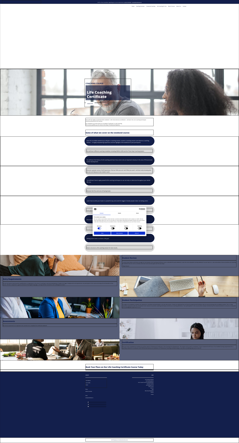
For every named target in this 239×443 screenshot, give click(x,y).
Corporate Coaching (150, 6)
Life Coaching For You (162, 6)
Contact (184, 6)
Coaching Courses (140, 6)
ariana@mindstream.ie (137, 2)
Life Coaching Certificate (149, 379)
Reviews (152, 392)
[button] (90, 104)
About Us (178, 6)
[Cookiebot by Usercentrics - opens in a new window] (140, 209)
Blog (153, 396)
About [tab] (137, 213)
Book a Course (171, 6)
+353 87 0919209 (127, 2)
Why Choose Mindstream (149, 390)
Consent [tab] (101, 213)
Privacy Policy (151, 398)
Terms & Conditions (150, 400)
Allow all (137, 233)
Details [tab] (119, 213)
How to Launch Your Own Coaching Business (146, 382)
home (133, 6)
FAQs (153, 389)
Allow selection (119, 233)
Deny (102, 233)
